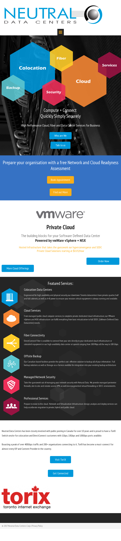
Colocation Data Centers (38, 289)
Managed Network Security (39, 377)
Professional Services (36, 398)
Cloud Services (32, 310)
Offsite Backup (32, 356)
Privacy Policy (37, 525)
